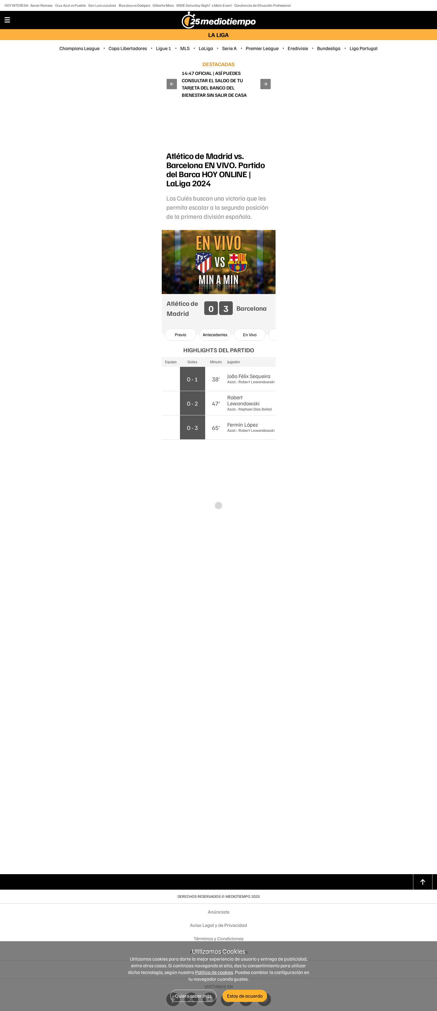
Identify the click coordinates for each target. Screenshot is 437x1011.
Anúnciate (218, 912)
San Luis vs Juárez (102, 5)
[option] (180, 335)
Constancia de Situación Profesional (262, 5)
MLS (185, 48)
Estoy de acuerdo (245, 996)
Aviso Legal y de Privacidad (218, 925)
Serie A (229, 48)
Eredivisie (298, 48)
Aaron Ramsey (41, 5)
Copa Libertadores (128, 48)
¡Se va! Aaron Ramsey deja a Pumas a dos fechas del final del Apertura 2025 (218, 84)
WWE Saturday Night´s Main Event (204, 5)
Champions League (79, 48)
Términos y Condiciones (218, 938)
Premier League (262, 48)
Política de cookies (214, 972)
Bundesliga (328, 48)
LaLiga (206, 48)
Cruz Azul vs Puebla (70, 5)
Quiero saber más (193, 996)
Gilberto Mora (163, 5)
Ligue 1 (163, 48)
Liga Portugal (364, 48)
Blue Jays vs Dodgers (134, 5)
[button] (172, 84)
